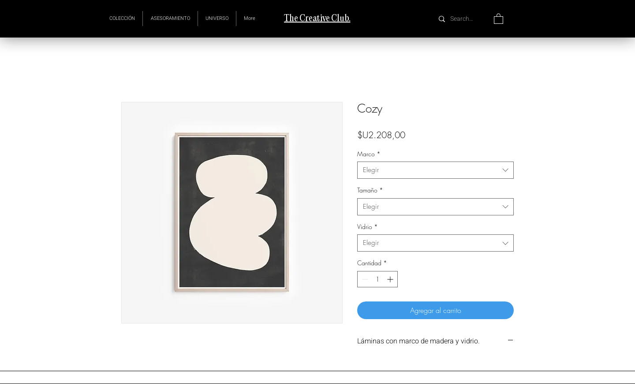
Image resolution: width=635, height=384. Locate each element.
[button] (217, 18)
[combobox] (435, 170)
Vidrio (367, 226)
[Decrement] (364, 279)
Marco (369, 154)
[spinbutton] (377, 279)
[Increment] (390, 279)
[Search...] (462, 19)
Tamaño (370, 190)
